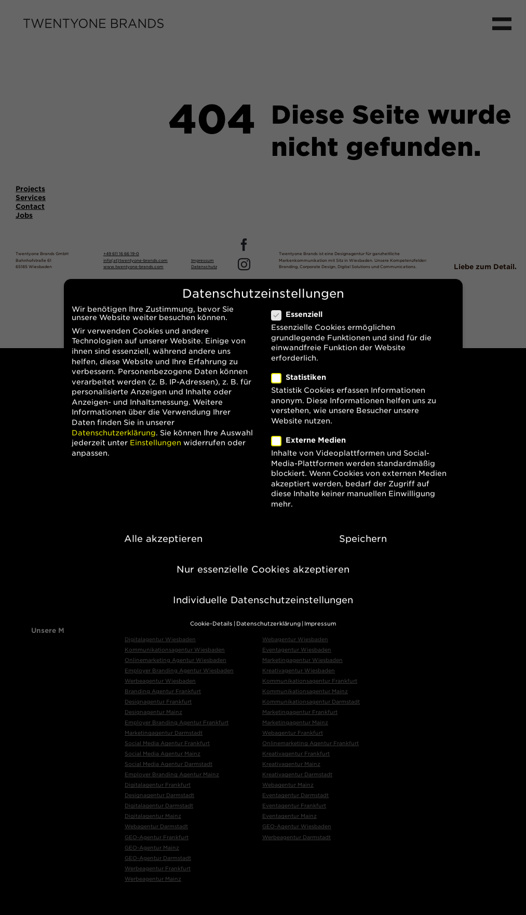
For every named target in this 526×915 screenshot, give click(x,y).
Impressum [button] (320, 615)
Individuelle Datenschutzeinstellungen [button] (263, 591)
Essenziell (301, 305)
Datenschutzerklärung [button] (268, 615)
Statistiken (303, 368)
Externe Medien (313, 431)
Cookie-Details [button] (211, 615)
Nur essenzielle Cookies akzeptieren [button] (263, 560)
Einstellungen (155, 434)
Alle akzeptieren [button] (163, 529)
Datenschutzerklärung (114, 424)
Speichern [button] (363, 529)
